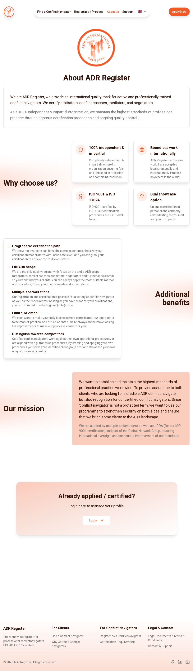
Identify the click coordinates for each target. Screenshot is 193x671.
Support (127, 11)
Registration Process (89, 11)
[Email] (187, 662)
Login (96, 520)
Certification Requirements (117, 642)
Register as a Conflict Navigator (120, 636)
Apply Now (179, 11)
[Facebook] (172, 662)
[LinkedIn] (180, 662)
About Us (113, 11)
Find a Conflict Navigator (54, 11)
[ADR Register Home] (9, 12)
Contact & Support (160, 646)
